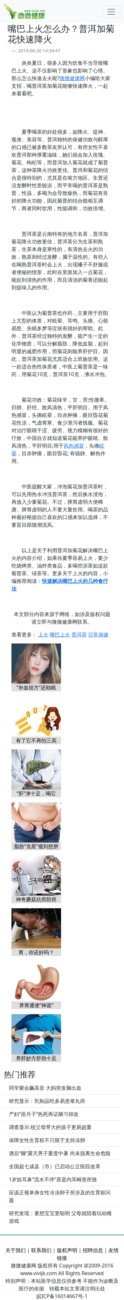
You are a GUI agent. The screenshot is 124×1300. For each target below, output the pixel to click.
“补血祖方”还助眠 (36, 687)
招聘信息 (93, 1250)
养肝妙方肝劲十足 (36, 1058)
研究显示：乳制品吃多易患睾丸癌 (47, 1100)
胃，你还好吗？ (36, 952)
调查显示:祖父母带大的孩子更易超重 (50, 1127)
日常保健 (98, 634)
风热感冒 (74, 445)
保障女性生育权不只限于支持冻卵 (47, 1140)
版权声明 (67, 1250)
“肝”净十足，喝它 (36, 793)
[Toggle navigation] (111, 11)
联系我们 (41, 1250)
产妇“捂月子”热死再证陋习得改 (44, 1114)
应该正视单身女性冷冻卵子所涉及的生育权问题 (60, 1196)
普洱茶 (79, 634)
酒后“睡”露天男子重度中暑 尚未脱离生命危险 (60, 1153)
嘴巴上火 (60, 634)
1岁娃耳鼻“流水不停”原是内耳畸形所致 (53, 1179)
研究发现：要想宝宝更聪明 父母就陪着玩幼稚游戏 (60, 1217)
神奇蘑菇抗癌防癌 (36, 899)
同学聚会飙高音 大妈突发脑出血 (45, 1087)
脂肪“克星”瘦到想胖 (36, 846)
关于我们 (15, 1250)
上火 (43, 634)
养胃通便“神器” (36, 1005)
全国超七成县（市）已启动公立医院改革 (54, 1166)
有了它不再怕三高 (36, 740)
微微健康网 (72, 78)
